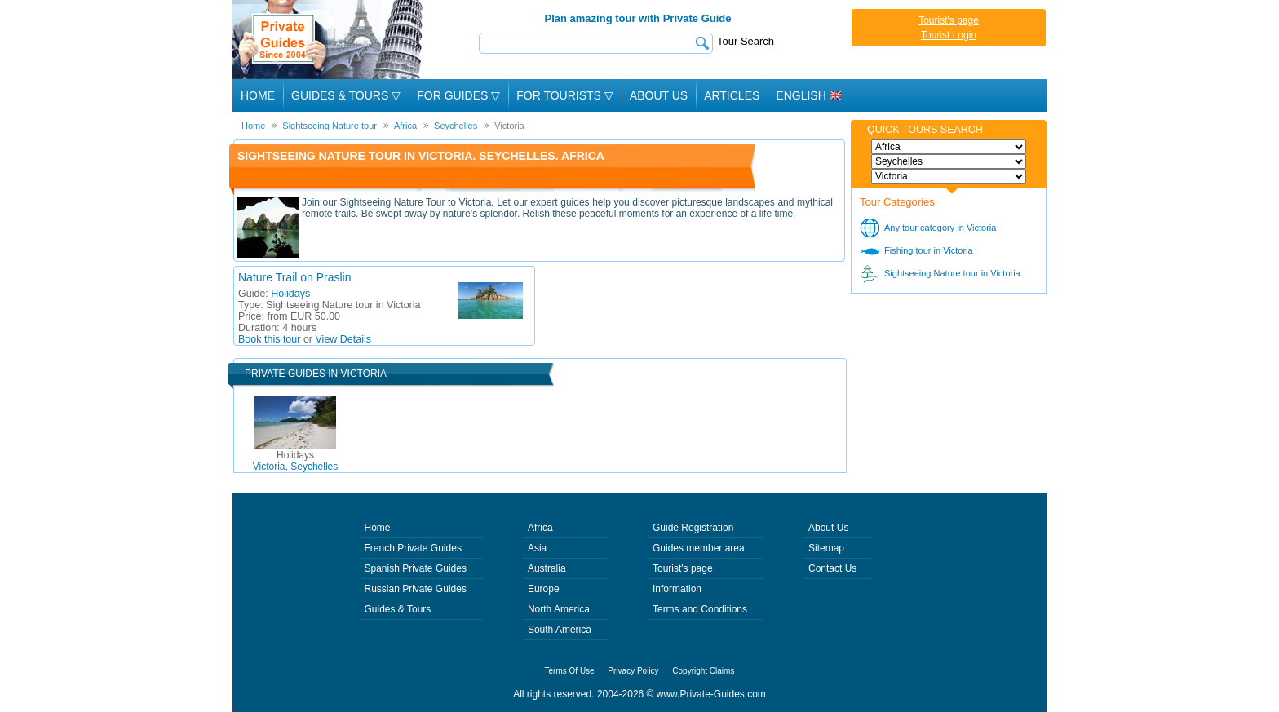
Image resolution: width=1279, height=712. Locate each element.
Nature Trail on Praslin (295, 277)
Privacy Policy (633, 670)
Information (677, 589)
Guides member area (699, 548)
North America (559, 609)
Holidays (290, 293)
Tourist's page (948, 20)
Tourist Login (948, 35)
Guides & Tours (398, 609)
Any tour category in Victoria (940, 227)
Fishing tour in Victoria (928, 250)
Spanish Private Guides (416, 568)
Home (258, 95)
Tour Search (745, 41)
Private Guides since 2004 (329, 39)
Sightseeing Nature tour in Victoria (952, 273)
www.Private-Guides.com (711, 694)
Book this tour (269, 339)
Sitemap (826, 548)
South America (559, 629)
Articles (731, 95)
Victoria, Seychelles (296, 460)
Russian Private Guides (416, 589)
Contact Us (832, 568)
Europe (544, 589)
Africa (540, 527)
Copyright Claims (703, 670)
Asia (537, 548)
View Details (344, 339)
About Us (659, 95)
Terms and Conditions (700, 609)
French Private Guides (413, 548)
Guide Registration (693, 527)
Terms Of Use (570, 670)
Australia (547, 568)
